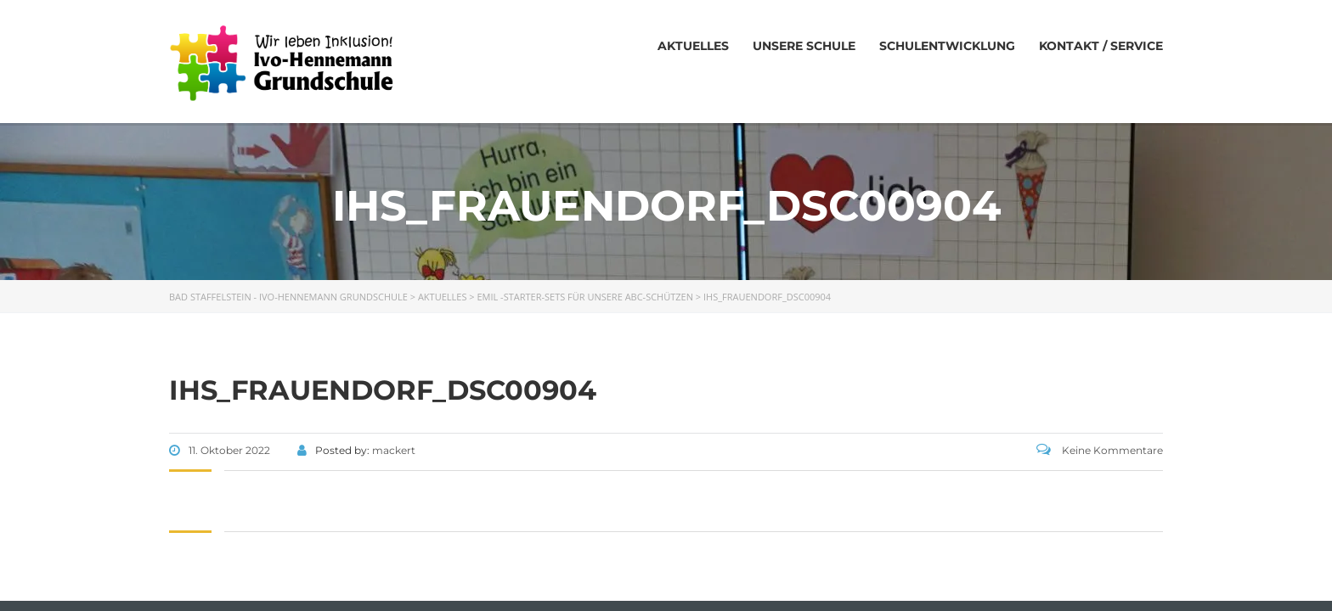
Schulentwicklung (947, 45)
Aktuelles (693, 45)
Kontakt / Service (1101, 45)
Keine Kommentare (1099, 450)
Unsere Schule (804, 45)
